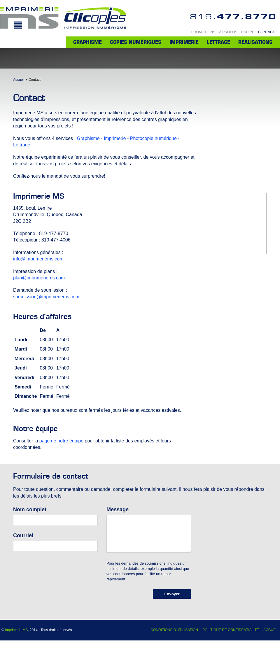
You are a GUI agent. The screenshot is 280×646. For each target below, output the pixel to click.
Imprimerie (184, 42)
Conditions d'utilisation (174, 630)
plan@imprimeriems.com (39, 277)
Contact (266, 32)
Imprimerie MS (16, 630)
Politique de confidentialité (230, 630)
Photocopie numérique (153, 138)
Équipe (247, 32)
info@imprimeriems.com (38, 258)
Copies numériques (135, 42)
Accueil (18, 80)
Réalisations (255, 42)
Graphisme (87, 42)
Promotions (203, 32)
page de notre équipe (61, 440)
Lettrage (218, 42)
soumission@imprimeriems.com (46, 296)
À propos (228, 32)
